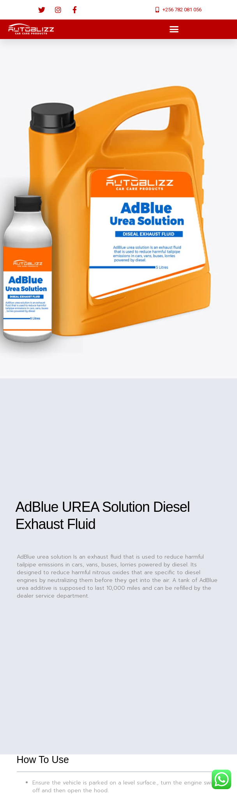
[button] (173, 29)
